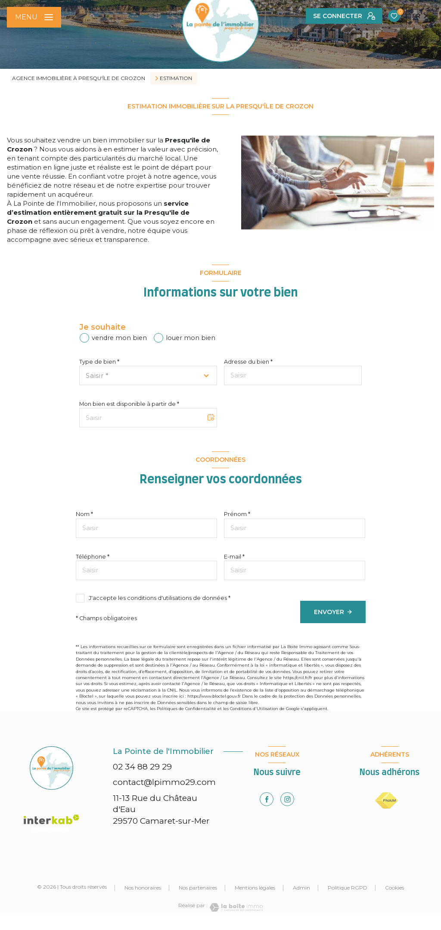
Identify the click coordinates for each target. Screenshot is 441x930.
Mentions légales (255, 887)
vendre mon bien (119, 338)
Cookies (394, 888)
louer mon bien (190, 338)
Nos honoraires (142, 887)
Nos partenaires (198, 887)
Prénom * (237, 514)
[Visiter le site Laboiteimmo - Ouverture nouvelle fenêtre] (235, 907)
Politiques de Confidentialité (186, 708)
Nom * (84, 514)
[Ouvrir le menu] (34, 17)
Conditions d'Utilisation (254, 708)
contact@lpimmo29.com (164, 782)
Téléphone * (92, 556)
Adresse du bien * (248, 361)
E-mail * (234, 556)
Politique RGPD (347, 887)
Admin (301, 887)
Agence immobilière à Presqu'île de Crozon (78, 78)
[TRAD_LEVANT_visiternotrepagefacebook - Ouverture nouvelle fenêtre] (266, 799)
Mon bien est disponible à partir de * (129, 404)
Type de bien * (99, 361)
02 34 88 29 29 (142, 767)
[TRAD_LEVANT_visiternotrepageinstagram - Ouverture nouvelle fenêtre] (287, 799)
